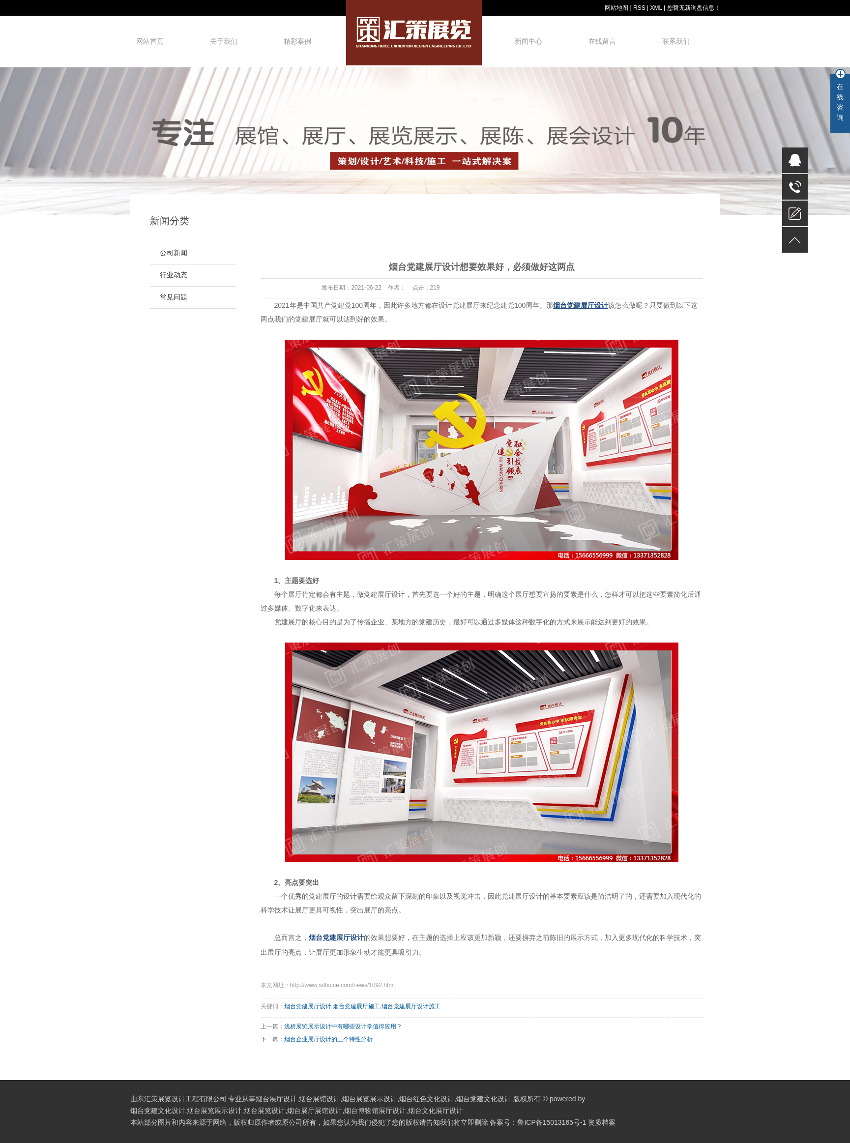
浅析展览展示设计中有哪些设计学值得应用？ (343, 1026)
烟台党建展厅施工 (356, 1006)
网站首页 (150, 41)
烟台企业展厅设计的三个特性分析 (328, 1039)
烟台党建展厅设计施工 (410, 1006)
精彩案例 (297, 41)
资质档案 (602, 1122)
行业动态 (173, 275)
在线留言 (602, 41)
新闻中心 (528, 41)
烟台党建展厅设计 (307, 1006)
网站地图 (616, 7)
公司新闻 (173, 253)
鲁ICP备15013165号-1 (551, 1122)
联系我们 (676, 41)
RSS (639, 7)
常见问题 (173, 297)
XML (656, 7)
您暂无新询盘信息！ (693, 7)
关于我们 (223, 41)
